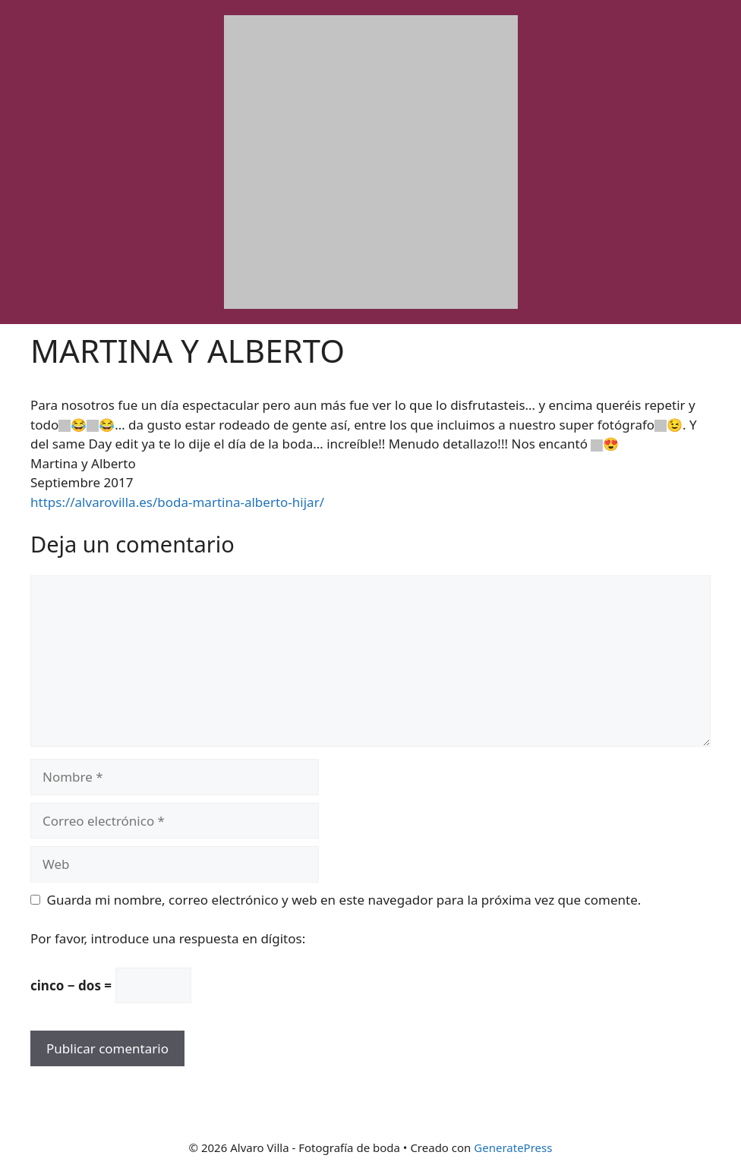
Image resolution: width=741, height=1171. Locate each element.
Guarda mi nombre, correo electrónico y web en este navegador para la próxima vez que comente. (344, 899)
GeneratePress (513, 1147)
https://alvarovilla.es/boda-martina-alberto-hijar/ (177, 502)
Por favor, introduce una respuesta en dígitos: (167, 938)
